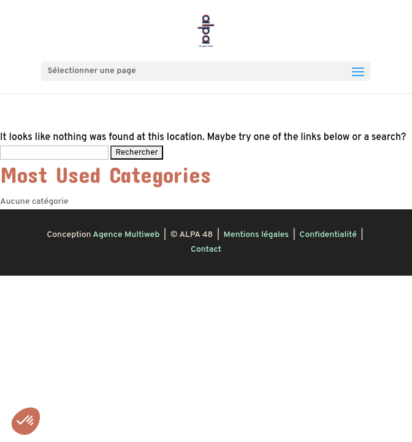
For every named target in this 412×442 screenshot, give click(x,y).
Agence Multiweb (126, 235)
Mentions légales (256, 235)
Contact (206, 249)
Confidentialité (327, 235)
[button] (25, 421)
